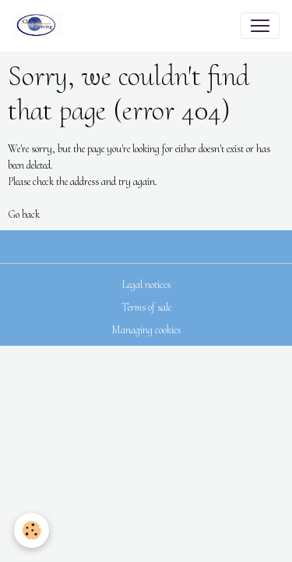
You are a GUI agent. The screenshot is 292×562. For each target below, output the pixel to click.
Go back (24, 214)
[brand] (40, 25)
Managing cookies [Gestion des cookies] (146, 329)
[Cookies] (31, 530)
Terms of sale (146, 307)
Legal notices (146, 284)
